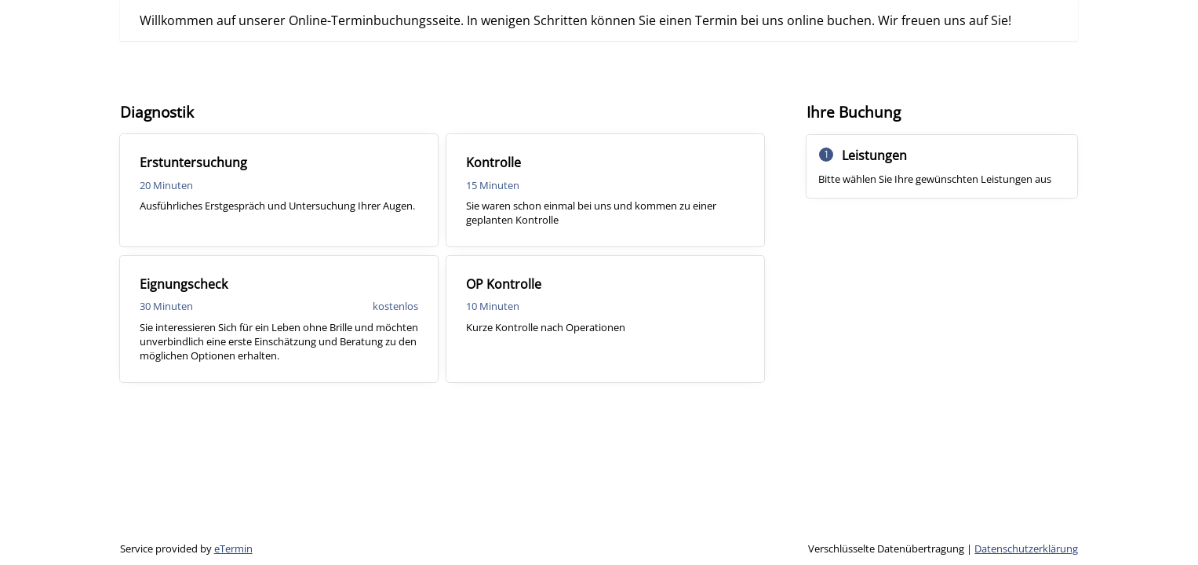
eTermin (233, 548)
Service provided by (186, 548)
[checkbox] (279, 190)
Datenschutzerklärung (1026, 548)
